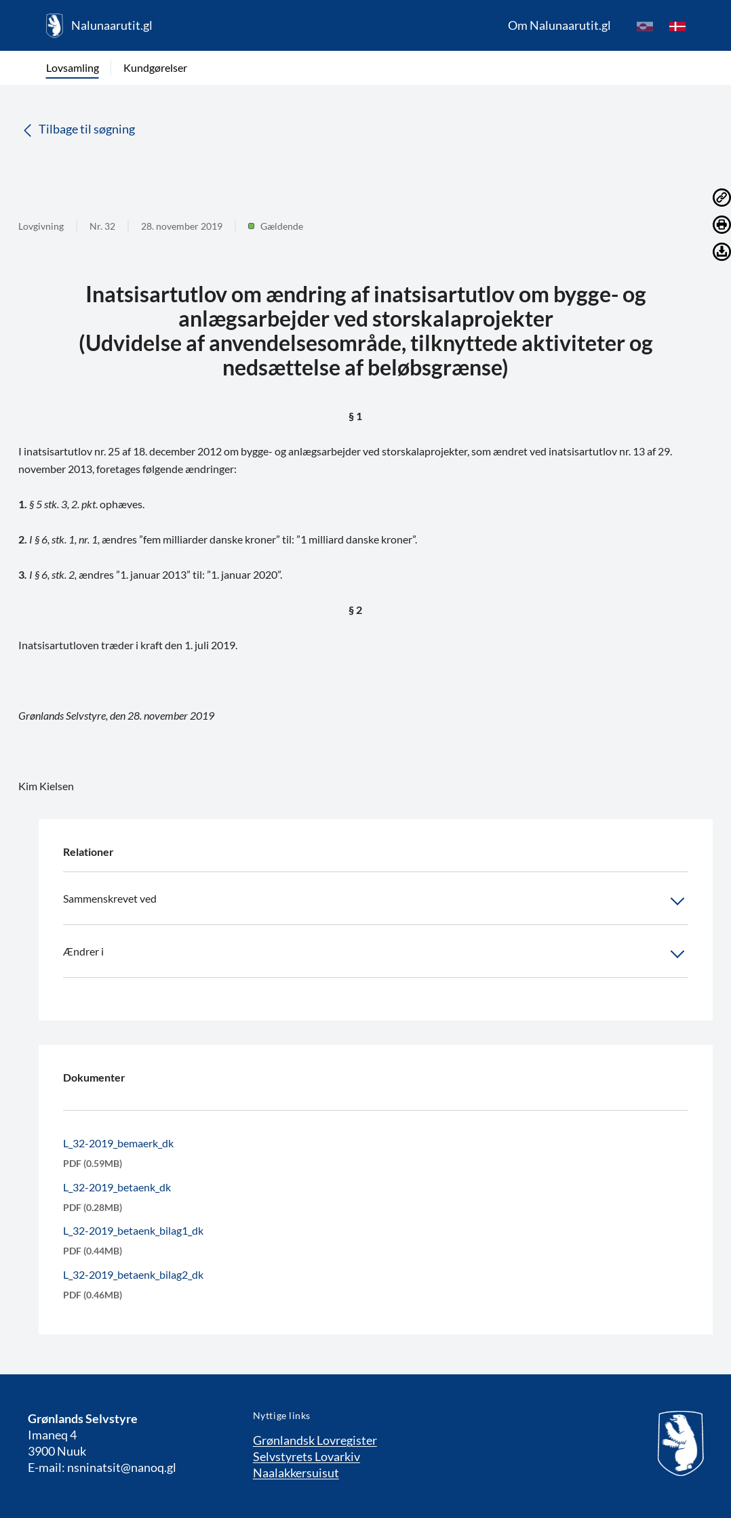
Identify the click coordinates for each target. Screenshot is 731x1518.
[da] (677, 25)
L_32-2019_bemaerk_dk (118, 1142)
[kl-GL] (645, 25)
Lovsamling (72, 67)
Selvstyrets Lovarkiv (306, 1456)
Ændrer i (375, 954)
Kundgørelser (155, 67)
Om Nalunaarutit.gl (559, 25)
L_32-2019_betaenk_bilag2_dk (133, 1274)
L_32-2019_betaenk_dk (117, 1187)
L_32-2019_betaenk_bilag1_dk (133, 1230)
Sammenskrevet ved (375, 901)
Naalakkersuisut (296, 1472)
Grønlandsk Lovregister (315, 1440)
